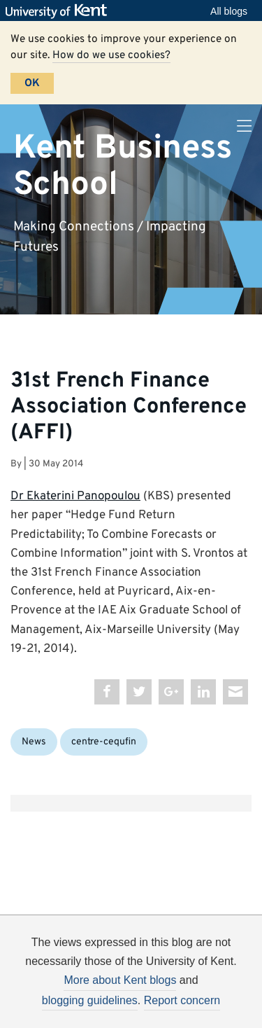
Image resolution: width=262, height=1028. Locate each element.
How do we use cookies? (111, 55)
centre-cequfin (103, 742)
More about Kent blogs (120, 980)
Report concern (182, 1000)
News (34, 742)
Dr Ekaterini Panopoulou (75, 496)
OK (32, 83)
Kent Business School (122, 166)
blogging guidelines (90, 1000)
